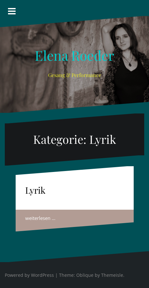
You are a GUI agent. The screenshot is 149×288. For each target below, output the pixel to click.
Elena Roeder (74, 55)
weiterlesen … (40, 218)
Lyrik (35, 190)
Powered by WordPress (29, 275)
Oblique (84, 275)
